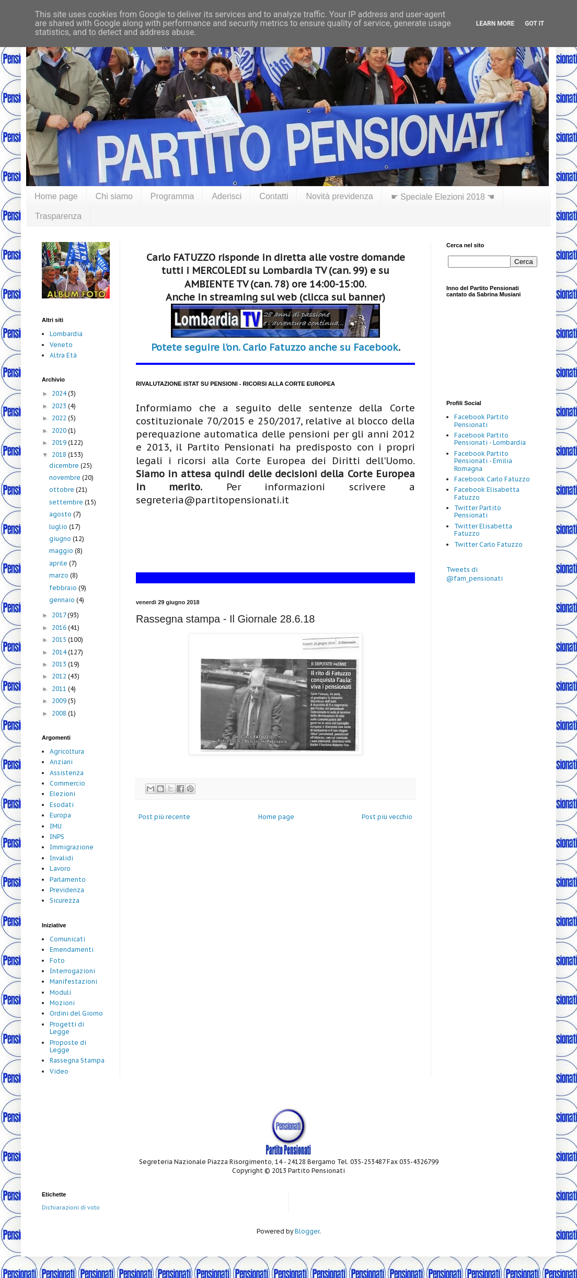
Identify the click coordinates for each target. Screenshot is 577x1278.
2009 (60, 701)
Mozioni (62, 1003)
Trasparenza (58, 216)
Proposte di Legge (68, 1046)
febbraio (63, 588)
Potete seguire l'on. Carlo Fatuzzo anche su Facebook (274, 347)
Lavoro (60, 868)
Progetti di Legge (67, 1027)
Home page (56, 196)
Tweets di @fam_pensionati (474, 574)
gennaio (62, 600)
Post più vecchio (387, 817)
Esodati (62, 805)
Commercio (67, 783)
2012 (60, 676)
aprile (59, 563)
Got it (534, 23)
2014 (60, 652)
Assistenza (67, 773)
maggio (62, 551)
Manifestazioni (73, 981)
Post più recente (164, 817)
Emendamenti (72, 949)
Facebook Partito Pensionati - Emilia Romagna (483, 461)
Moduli (60, 992)
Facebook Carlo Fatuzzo (492, 479)
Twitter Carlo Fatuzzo (488, 544)
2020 (60, 430)
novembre (65, 477)
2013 (60, 664)
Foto (57, 960)
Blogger (307, 1231)
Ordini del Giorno (76, 1013)
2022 (60, 418)
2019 (60, 442)
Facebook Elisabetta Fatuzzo (487, 493)
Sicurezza (64, 900)
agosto (61, 514)
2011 (60, 689)
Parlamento (68, 879)
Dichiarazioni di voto (71, 1207)
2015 (60, 639)
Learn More (495, 23)
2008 (60, 713)
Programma (172, 196)
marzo (59, 575)
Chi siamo (114, 196)
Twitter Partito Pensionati (477, 511)
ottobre (62, 489)
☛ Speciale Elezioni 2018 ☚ (443, 196)
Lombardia (66, 334)
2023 (60, 406)
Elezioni (62, 794)
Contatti (273, 196)
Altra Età (63, 355)
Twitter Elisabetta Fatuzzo (483, 529)
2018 (60, 454)
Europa (60, 815)
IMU (56, 826)
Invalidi (61, 858)
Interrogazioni (72, 971)
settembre (67, 502)
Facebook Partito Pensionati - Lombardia (490, 438)
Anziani (61, 762)
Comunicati (67, 939)
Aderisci (226, 196)
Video (59, 1071)
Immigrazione (72, 847)
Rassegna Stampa (77, 1060)
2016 (60, 627)
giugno (61, 539)
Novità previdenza (339, 196)
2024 (60, 393)
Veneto (61, 345)
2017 (59, 615)
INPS (57, 837)
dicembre (64, 465)
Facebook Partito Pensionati (481, 420)
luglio (59, 527)
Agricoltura (67, 751)
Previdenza (67, 890)
